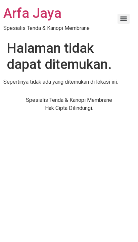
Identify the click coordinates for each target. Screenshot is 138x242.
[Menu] (124, 19)
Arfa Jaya (32, 13)
